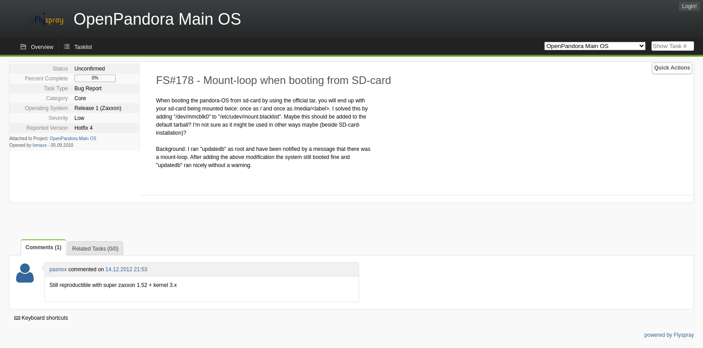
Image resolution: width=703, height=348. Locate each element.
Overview (42, 47)
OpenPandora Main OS (73, 138)
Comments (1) (43, 247)
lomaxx (40, 145)
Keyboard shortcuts (41, 318)
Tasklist (83, 47)
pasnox (58, 269)
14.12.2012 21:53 (126, 269)
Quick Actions (672, 68)
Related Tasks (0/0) (95, 249)
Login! (689, 6)
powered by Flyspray (669, 335)
